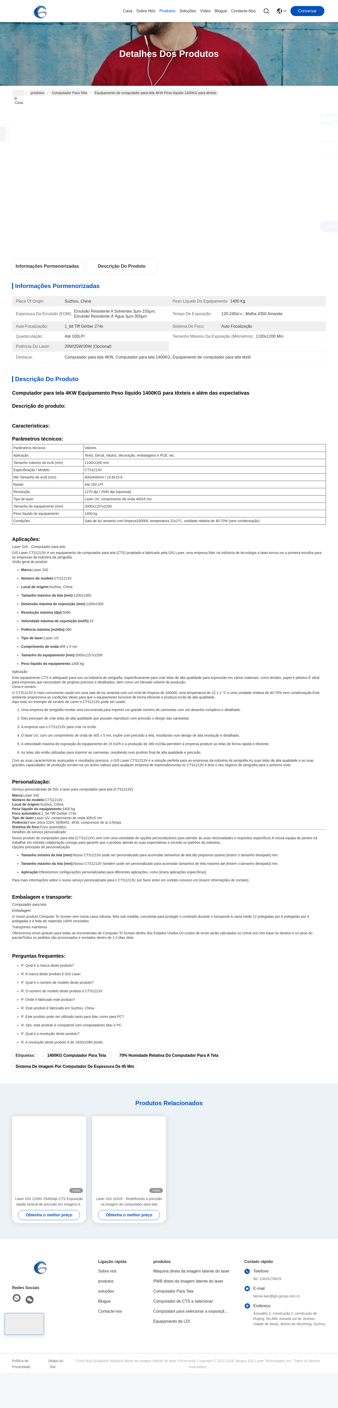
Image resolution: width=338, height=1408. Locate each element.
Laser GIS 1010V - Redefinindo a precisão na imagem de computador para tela (129, 1201)
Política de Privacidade (21, 1364)
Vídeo (205, 11)
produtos (167, 11)
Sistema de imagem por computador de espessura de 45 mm (75, 1066)
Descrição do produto (121, 266)
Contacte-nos (243, 11)
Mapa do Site (56, 1364)
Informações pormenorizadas (47, 266)
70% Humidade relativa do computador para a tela (168, 1055)
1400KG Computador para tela (76, 1055)
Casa (127, 11)
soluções (188, 11)
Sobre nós (145, 11)
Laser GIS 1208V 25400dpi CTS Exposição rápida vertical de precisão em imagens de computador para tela (49, 1202)
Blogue (221, 11)
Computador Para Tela (69, 93)
